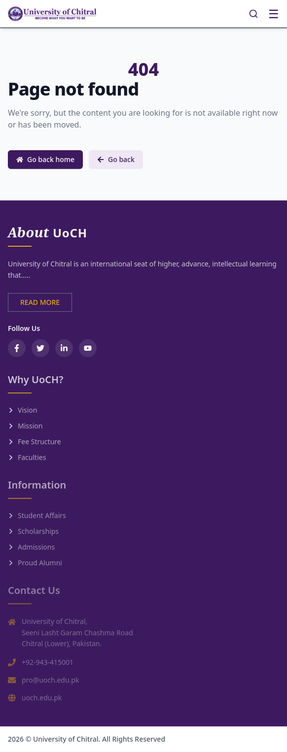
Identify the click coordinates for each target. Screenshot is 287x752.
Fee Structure (34, 441)
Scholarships (33, 531)
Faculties (27, 457)
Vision (22, 410)
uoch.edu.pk (42, 697)
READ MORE (40, 302)
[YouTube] (88, 348)
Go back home (45, 159)
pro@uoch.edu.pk (50, 680)
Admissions (31, 547)
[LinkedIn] (64, 348)
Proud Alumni (35, 562)
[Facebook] (17, 348)
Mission (25, 425)
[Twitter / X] (40, 348)
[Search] (253, 14)
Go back (116, 159)
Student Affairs (37, 515)
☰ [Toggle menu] (273, 14)
